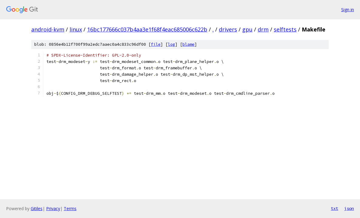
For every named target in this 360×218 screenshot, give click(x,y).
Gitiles (36, 208)
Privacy (53, 208)
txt (334, 208)
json (349, 208)
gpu (247, 29)
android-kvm (47, 29)
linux (76, 29)
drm (263, 29)
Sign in (347, 9)
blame (188, 44)
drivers (228, 29)
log (171, 44)
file (156, 44)
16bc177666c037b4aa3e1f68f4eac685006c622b (147, 29)
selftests (285, 29)
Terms (70, 208)
